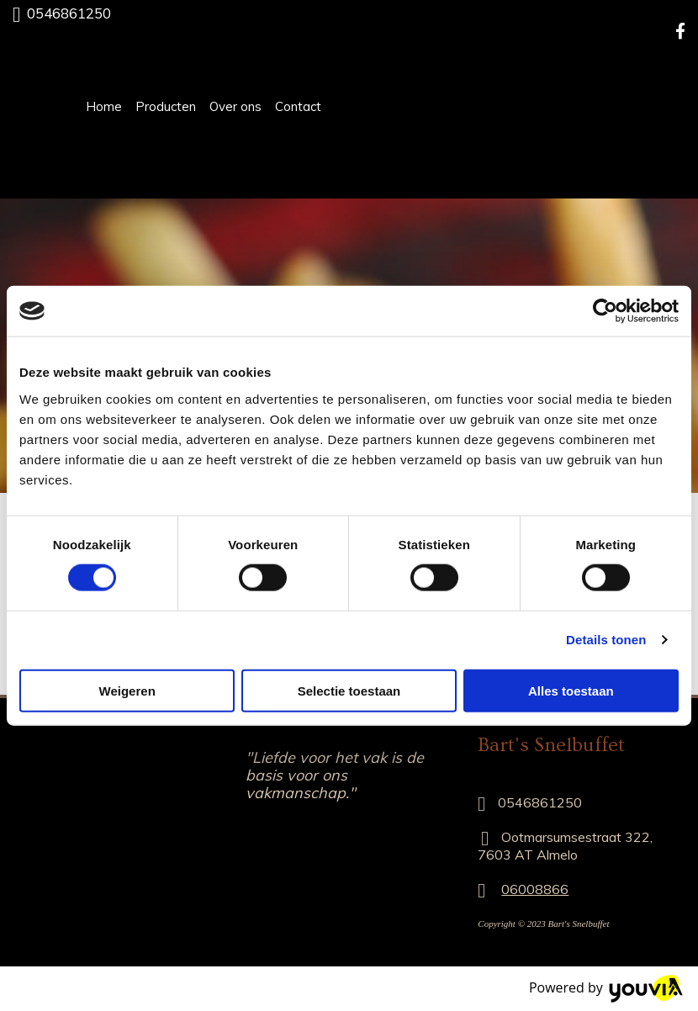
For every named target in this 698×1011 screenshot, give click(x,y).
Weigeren (127, 690)
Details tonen (606, 640)
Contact (298, 106)
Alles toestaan (571, 690)
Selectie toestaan (349, 690)
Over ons (235, 106)
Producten (165, 106)
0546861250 (69, 13)
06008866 (534, 889)
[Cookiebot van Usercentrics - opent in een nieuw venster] (605, 311)
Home (104, 106)
